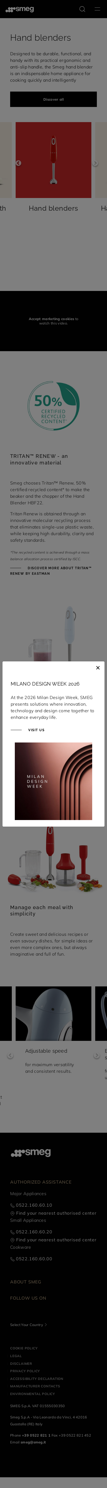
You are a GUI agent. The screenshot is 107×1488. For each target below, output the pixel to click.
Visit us (35, 730)
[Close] (98, 667)
